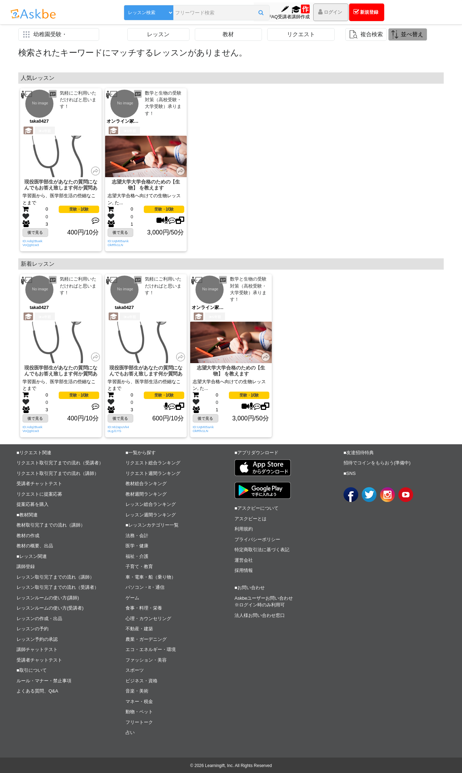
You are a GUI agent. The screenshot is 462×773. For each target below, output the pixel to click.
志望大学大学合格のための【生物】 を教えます (146, 185)
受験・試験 (79, 209)
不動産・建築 (139, 629)
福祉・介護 (137, 556)
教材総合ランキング (146, 484)
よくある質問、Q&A (37, 691)
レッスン (158, 34)
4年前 (45, 131)
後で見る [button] (35, 232)
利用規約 (244, 529)
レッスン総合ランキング (151, 504)
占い (130, 732)
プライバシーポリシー (257, 539)
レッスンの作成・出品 (39, 618)
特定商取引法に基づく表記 (262, 550)
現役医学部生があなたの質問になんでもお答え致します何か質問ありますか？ (61, 185)
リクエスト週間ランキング (153, 473)
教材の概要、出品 (35, 546)
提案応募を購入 (33, 504)
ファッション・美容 (146, 660)
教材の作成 (28, 535)
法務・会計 (137, 535)
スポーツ (135, 670)
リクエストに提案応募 (39, 494)
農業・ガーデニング (146, 639)
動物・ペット (139, 712)
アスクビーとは (251, 518)
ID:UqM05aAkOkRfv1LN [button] (118, 243)
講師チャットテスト (37, 649)
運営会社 (244, 560)
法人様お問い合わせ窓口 (260, 615)
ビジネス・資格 (142, 680)
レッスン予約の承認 (37, 639)
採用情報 (244, 570)
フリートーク (139, 722)
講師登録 (26, 566)
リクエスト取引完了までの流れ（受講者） (60, 463)
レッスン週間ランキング (151, 514)
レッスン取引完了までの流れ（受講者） (58, 587)
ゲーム (132, 597)
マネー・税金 (139, 701)
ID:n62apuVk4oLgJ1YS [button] (118, 429)
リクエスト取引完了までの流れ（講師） (58, 473)
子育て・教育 (139, 566)
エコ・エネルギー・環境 (151, 649)
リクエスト (301, 34)
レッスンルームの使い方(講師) (48, 597)
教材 (228, 34)
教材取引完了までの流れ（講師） (51, 525)
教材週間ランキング (146, 494)
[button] (233, 13)
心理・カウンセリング (148, 618)
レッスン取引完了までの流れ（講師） (55, 577)
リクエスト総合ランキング (153, 463)
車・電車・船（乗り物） (151, 577)
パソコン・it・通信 (145, 587)
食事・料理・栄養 (144, 608)
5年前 (130, 131)
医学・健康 (137, 546)
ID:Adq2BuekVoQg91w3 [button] (33, 243)
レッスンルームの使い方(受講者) (50, 608)
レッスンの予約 (33, 629)
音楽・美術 (137, 691)
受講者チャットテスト (39, 484)
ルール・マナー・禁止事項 (44, 680)
